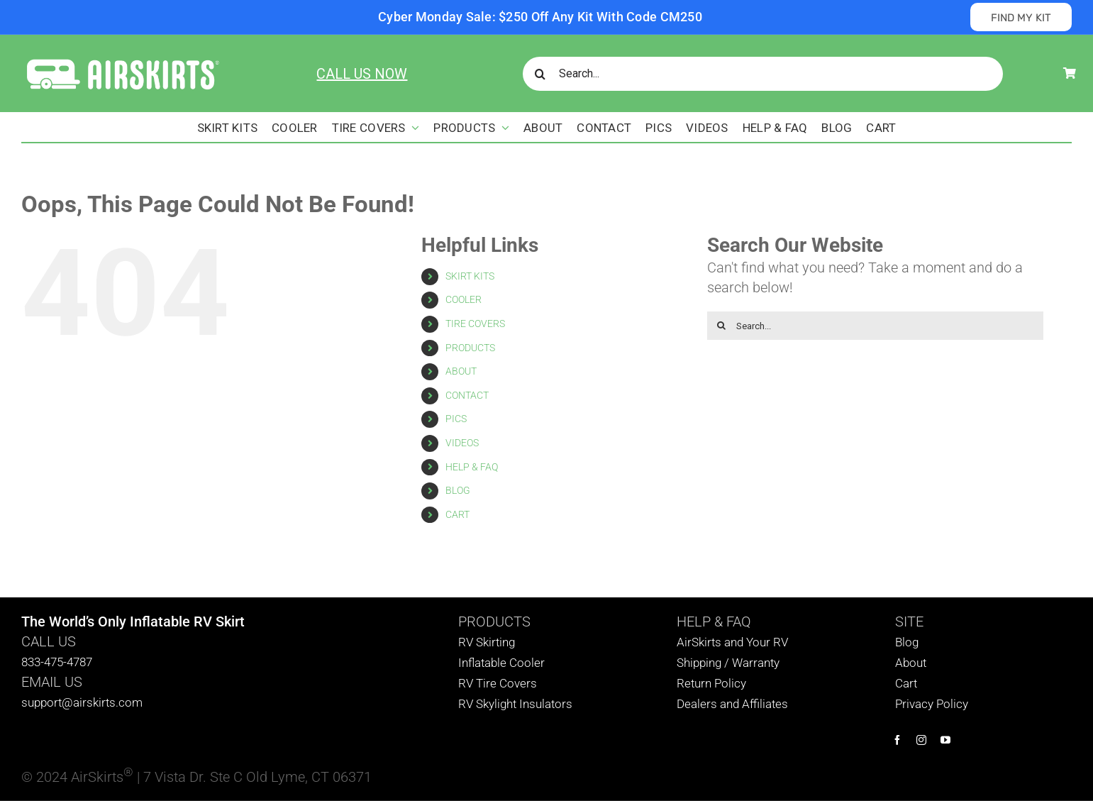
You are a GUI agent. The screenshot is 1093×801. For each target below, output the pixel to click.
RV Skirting (486, 642)
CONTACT (467, 395)
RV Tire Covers (497, 683)
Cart (906, 683)
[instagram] (921, 740)
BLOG (457, 490)
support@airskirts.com (82, 702)
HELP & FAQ (471, 467)
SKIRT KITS (469, 276)
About (910, 663)
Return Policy (711, 683)
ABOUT (461, 371)
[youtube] (945, 740)
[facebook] (897, 740)
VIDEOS (462, 442)
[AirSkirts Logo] (122, 60)
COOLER (463, 299)
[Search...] (763, 74)
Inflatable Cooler (501, 663)
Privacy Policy (931, 704)
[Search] (540, 74)
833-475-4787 (56, 662)
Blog (907, 642)
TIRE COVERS (475, 323)
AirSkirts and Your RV (732, 642)
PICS (456, 418)
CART (457, 514)
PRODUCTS (470, 347)
